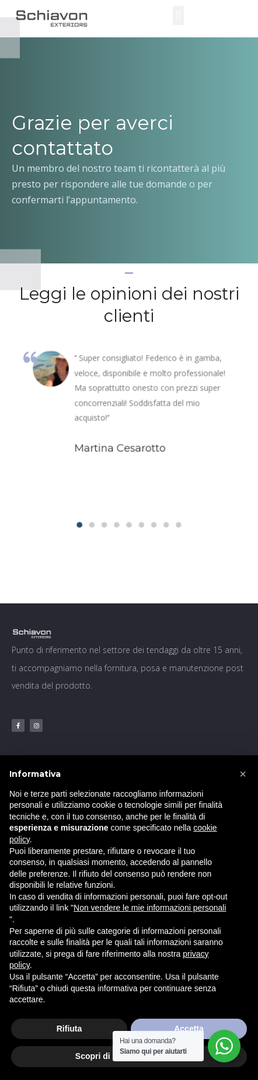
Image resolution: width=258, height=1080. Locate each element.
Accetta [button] (189, 1028)
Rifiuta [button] (69, 1028)
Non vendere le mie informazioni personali (150, 907)
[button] (178, 15)
